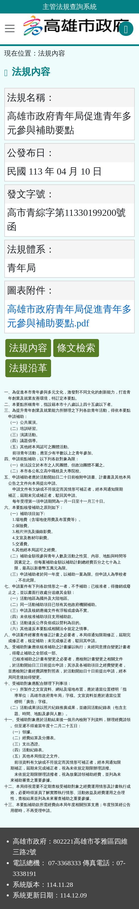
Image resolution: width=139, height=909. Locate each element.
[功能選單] (9, 28)
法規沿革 (28, 368)
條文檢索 (76, 348)
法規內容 (28, 348)
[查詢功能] (126, 28)
